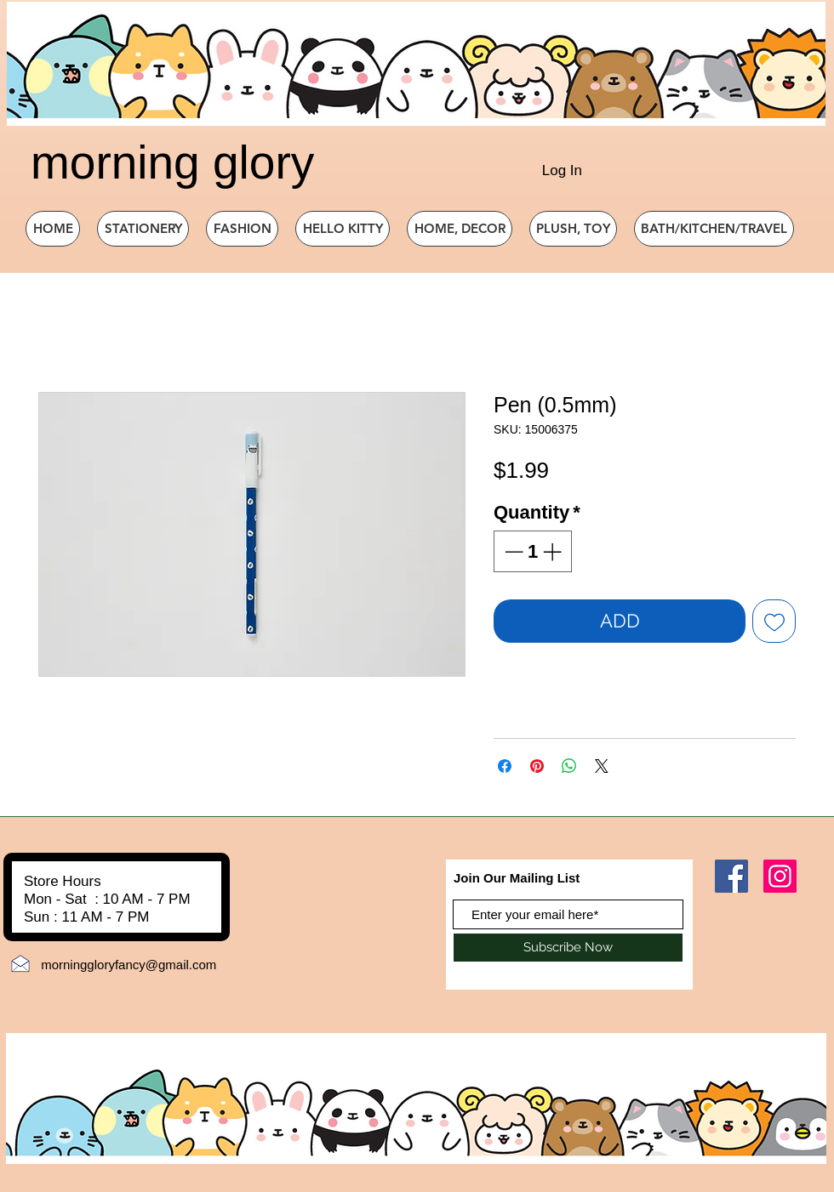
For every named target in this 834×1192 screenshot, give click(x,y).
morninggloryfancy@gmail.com (128, 964)
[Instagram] (780, 876)
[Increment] (553, 551)
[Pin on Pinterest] (537, 766)
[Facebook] (731, 876)
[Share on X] (601, 766)
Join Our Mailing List (517, 878)
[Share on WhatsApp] (569, 766)
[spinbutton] (533, 551)
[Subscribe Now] (568, 947)
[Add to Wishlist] (774, 621)
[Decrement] (512, 551)
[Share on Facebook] (504, 766)
